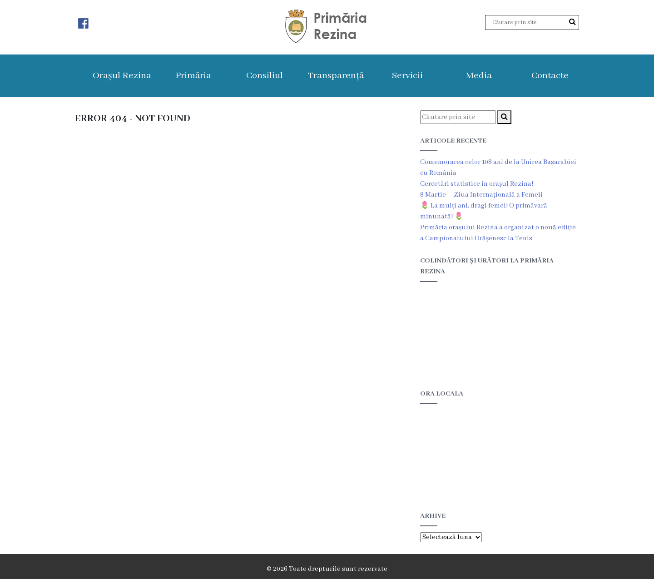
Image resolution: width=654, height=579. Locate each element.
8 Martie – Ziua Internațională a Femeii (481, 195)
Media (479, 75)
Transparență (336, 75)
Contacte (550, 75)
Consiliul (264, 75)
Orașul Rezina (122, 75)
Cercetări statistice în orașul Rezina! (476, 184)
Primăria (193, 75)
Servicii (407, 75)
